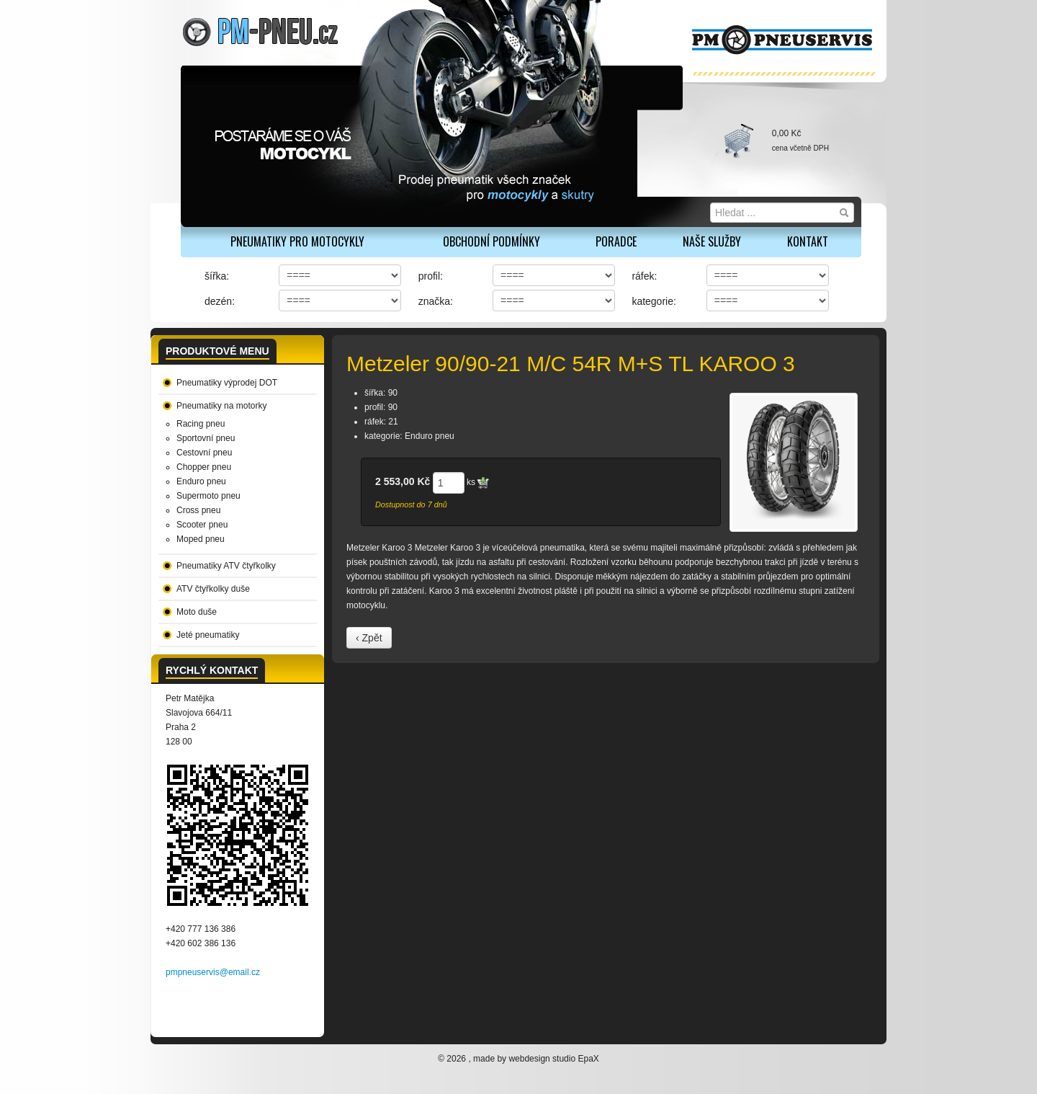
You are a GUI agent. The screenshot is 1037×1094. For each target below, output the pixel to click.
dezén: (220, 301)
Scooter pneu (202, 525)
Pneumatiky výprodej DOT (226, 383)
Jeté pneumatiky (207, 635)
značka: (435, 301)
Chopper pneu (203, 467)
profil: (430, 276)
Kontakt (807, 241)
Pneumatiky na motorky (221, 406)
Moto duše (196, 612)
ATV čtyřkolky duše (213, 589)
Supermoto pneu (208, 496)
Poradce (616, 241)
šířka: (217, 276)
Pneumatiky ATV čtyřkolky (226, 566)
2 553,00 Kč (402, 481)
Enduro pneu (201, 481)
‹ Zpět (369, 638)
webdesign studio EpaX (553, 1059)
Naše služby (712, 241)
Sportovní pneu (205, 438)
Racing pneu (200, 424)
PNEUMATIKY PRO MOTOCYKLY (297, 241)
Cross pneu (198, 510)
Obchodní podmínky (491, 241)
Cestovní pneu (204, 453)
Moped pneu (200, 539)
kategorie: (653, 301)
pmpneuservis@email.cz (213, 972)
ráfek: (644, 276)
